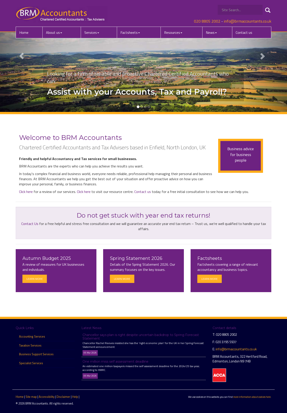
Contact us (244, 32)
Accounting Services (32, 336)
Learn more (34, 279)
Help (75, 396)
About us (54, 32)
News (211, 32)
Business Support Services (36, 354)
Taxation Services (30, 345)
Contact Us (29, 223)
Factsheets (130, 32)
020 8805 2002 (207, 21)
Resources (173, 32)
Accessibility (46, 396)
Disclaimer (63, 396)
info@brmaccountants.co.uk (247, 21)
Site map (31, 396)
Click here (26, 191)
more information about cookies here (252, 397)
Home (23, 32)
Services (91, 32)
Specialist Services (31, 363)
